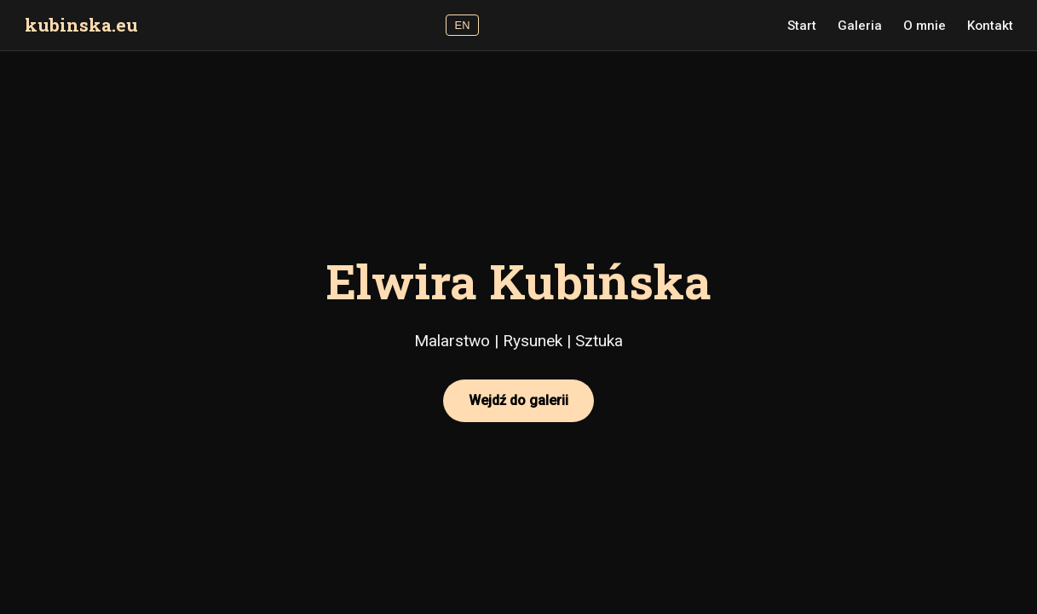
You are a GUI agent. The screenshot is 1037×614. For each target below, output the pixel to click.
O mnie (924, 25)
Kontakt (990, 25)
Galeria (860, 25)
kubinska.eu (81, 25)
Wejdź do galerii (518, 400)
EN (462, 25)
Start (801, 25)
